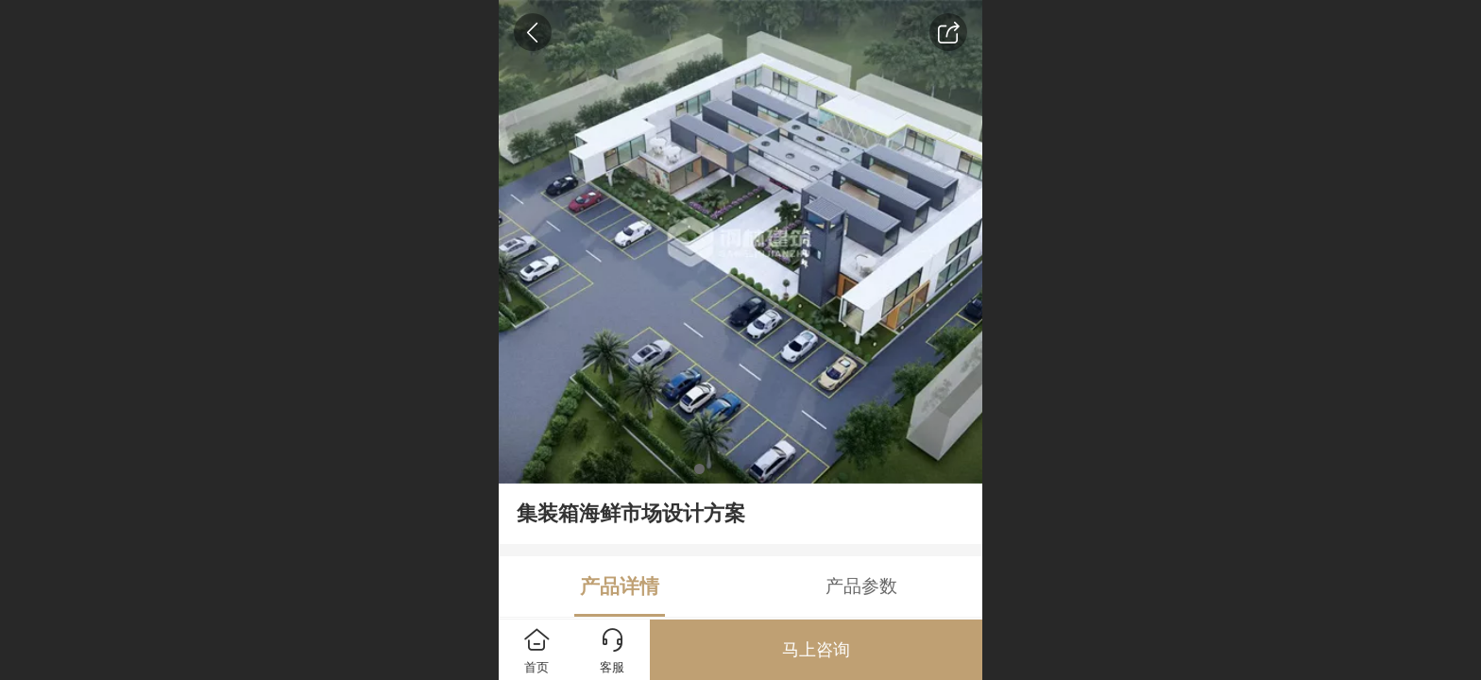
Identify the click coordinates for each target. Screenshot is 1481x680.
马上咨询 (816, 649)
